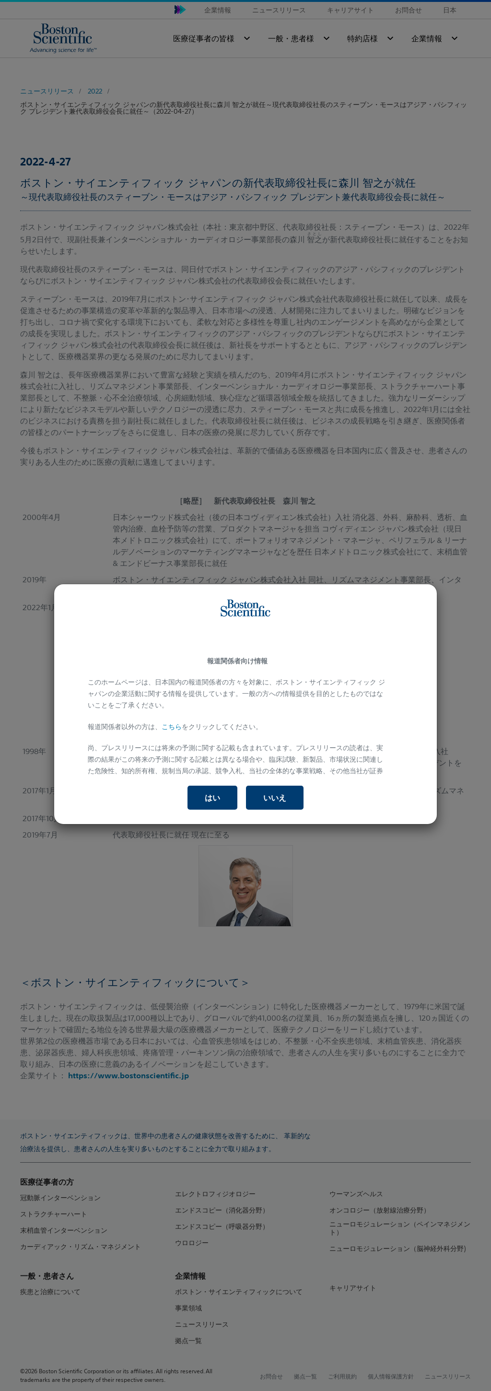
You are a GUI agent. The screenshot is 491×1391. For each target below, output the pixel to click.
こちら (172, 726)
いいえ (274, 797)
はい (212, 797)
